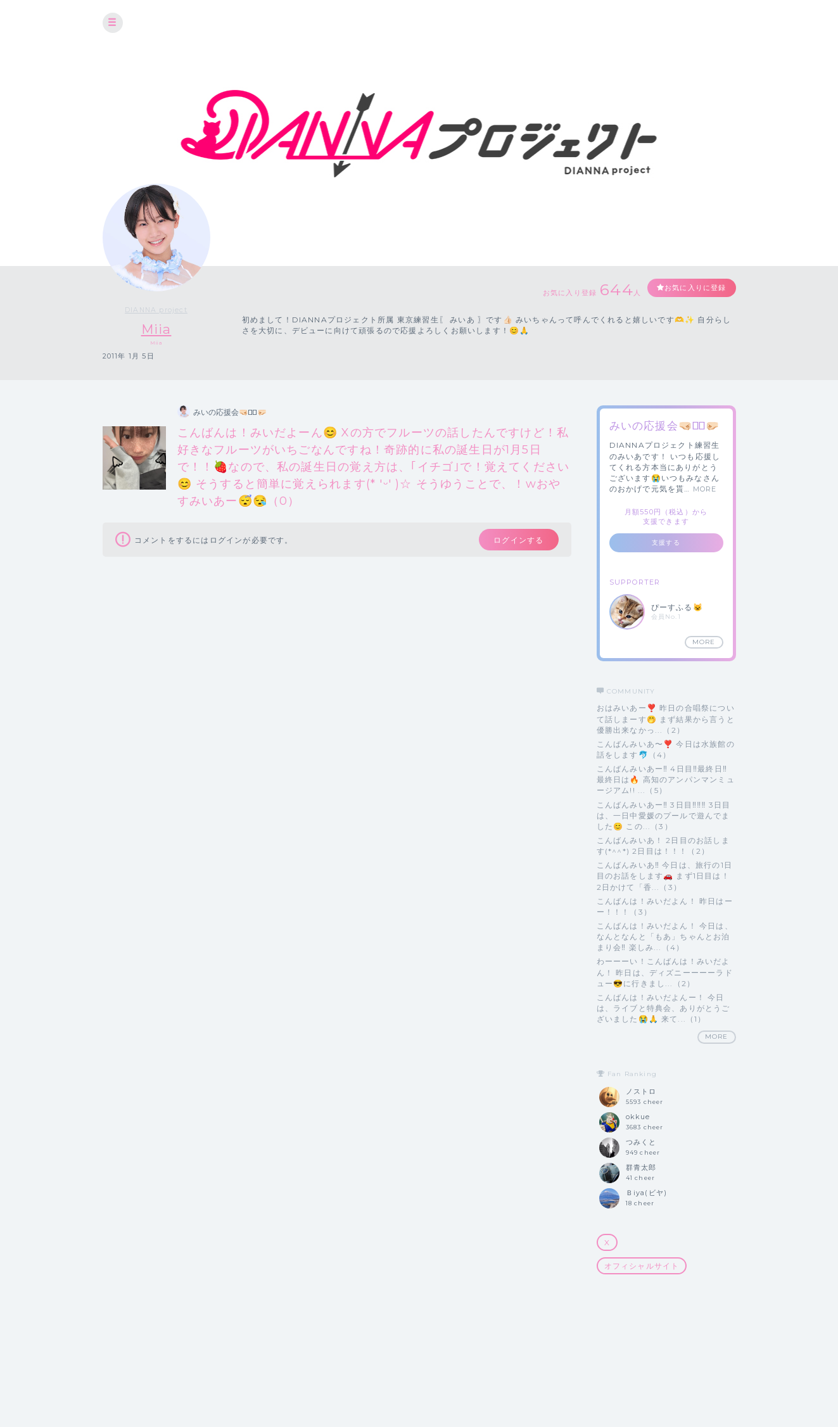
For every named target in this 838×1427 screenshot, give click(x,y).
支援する (666, 543)
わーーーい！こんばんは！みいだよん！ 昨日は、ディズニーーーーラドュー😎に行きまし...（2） (665, 972)
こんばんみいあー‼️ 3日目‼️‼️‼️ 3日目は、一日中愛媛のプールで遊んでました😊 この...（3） (664, 815)
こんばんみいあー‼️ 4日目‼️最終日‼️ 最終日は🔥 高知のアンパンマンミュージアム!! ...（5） (666, 780)
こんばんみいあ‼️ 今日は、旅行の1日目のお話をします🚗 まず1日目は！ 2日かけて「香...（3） (665, 876)
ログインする (512, 541)
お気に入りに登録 (689, 288)
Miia (156, 329)
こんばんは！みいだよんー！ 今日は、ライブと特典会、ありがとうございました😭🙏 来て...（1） (663, 1008)
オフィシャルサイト (642, 1266)
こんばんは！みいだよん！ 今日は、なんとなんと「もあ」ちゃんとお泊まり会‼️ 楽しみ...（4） (665, 936)
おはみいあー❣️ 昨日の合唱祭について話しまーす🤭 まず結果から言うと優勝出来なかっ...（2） (666, 719)
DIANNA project (156, 309)
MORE (705, 489)
